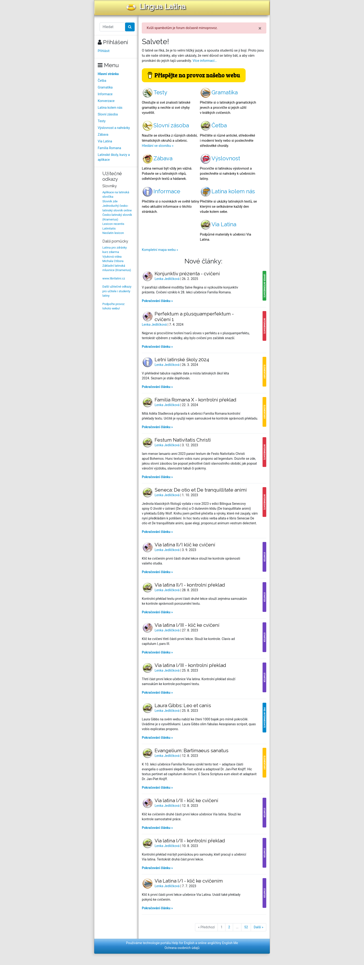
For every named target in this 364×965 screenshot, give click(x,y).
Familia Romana (109, 148)
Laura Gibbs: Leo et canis (183, 705)
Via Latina (105, 141)
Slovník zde (109, 201)
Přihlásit (104, 51)
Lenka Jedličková (167, 279)
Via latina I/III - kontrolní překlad (190, 665)
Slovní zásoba (108, 114)
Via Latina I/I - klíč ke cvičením (189, 881)
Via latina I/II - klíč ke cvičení (186, 800)
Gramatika (105, 87)
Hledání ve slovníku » (157, 146)
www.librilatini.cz (113, 278)
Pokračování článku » (157, 301)
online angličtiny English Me (218, 943)
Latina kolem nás (110, 107)
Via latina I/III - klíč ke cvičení (187, 625)
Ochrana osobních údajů (182, 948)
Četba (102, 80)
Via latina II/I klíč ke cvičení (185, 545)
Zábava (103, 134)
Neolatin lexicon (113, 233)
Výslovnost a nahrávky (114, 128)
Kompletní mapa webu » (160, 250)
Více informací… (205, 61)
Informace (105, 94)
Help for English (183, 943)
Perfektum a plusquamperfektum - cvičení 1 (194, 316)
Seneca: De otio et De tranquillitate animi (201, 490)
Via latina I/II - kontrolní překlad (190, 841)
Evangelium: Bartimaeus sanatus (191, 750)
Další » (258, 927)
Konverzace (106, 101)
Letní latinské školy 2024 (182, 359)
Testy (102, 121)
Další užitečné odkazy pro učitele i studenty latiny (116, 291)
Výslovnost (220, 158)
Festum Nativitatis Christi (183, 440)
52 (246, 927)
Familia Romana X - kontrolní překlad (195, 400)
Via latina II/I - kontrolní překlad (190, 585)
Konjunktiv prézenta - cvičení (187, 273)
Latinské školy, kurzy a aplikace (114, 157)
